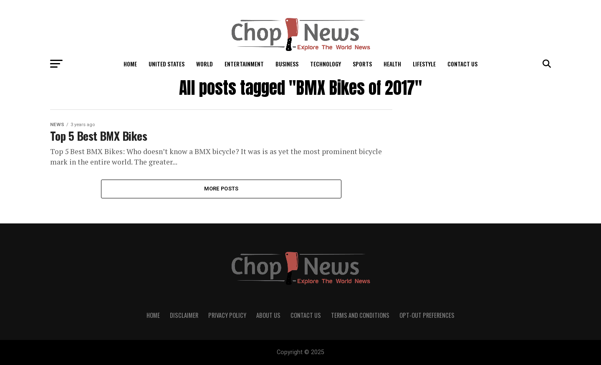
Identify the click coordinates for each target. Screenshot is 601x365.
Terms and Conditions (360, 315)
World (204, 63)
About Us (268, 315)
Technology (325, 63)
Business (286, 63)
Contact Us (462, 63)
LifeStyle (424, 63)
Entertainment (244, 63)
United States (166, 63)
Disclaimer (184, 315)
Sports (362, 63)
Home (130, 63)
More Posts (221, 188)
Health (392, 63)
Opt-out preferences (427, 315)
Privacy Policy (227, 315)
